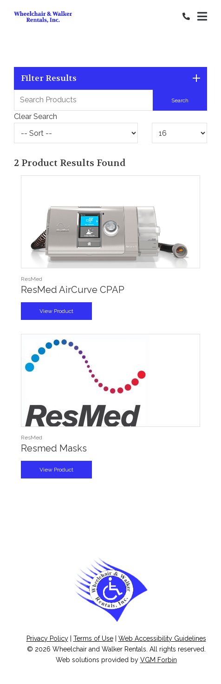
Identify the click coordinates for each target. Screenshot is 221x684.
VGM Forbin (158, 660)
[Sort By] (76, 133)
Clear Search (35, 116)
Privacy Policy (47, 638)
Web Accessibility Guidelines (162, 638)
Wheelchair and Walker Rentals (99, 649)
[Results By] (179, 133)
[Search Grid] (110, 100)
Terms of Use (93, 638)
